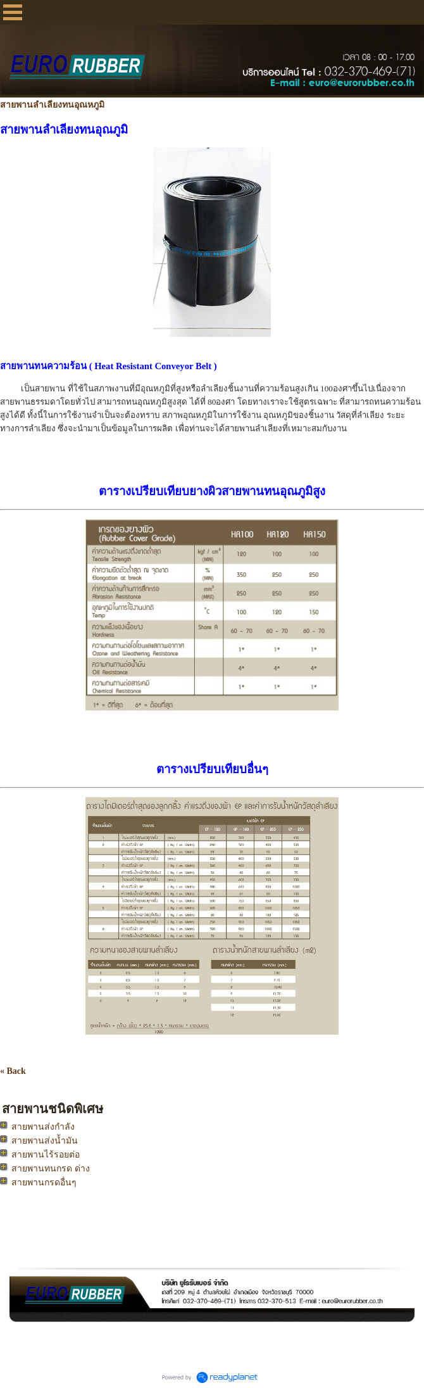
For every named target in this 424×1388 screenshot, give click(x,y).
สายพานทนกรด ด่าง (50, 1168)
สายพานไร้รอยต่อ (45, 1154)
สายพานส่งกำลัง (43, 1127)
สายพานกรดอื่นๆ (44, 1182)
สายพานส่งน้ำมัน (44, 1140)
